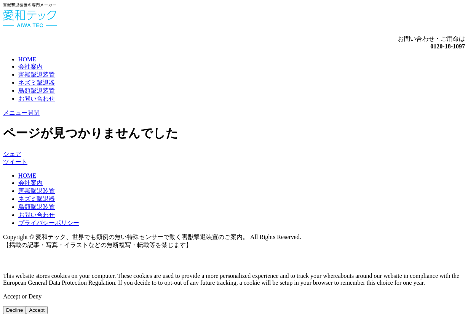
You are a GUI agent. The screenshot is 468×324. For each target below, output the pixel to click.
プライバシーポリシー (48, 223)
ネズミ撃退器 (36, 82)
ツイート (15, 162)
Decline (14, 310)
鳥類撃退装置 (36, 90)
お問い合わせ (36, 98)
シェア (12, 154)
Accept (37, 310)
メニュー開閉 (21, 112)
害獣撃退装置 (36, 74)
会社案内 (30, 66)
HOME (27, 59)
